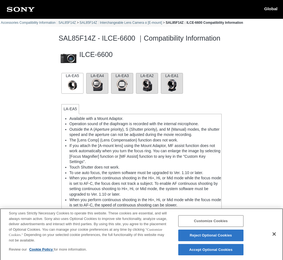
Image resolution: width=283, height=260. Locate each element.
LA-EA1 (172, 82)
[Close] (274, 236)
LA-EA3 (122, 82)
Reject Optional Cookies (211, 237)
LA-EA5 (72, 82)
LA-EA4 (97, 82)
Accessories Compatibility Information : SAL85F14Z (38, 23)
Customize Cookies (211, 222)
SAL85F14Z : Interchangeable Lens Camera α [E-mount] (121, 23)
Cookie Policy (41, 251)
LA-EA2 (147, 82)
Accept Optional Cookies (210, 251)
